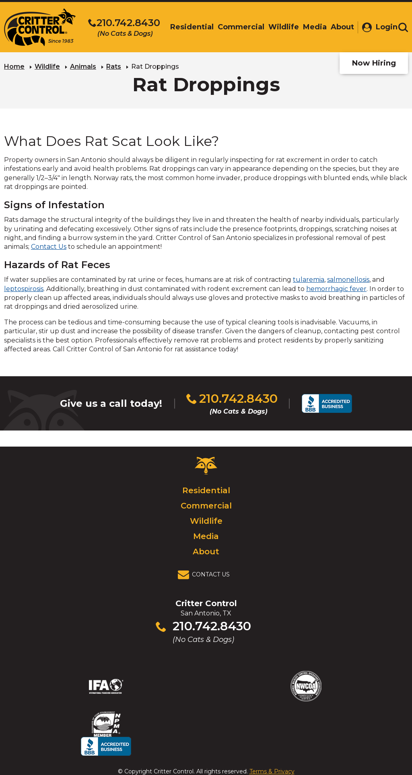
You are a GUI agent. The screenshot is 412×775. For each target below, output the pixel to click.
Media (206, 536)
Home (14, 66)
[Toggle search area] (403, 27)
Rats (113, 66)
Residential (206, 490)
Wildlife (47, 66)
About (206, 551)
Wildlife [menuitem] (280, 27)
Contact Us (48, 246)
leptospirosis (23, 289)
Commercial (206, 506)
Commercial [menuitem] (237, 27)
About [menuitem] (339, 27)
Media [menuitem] (311, 27)
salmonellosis (348, 279)
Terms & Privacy (272, 752)
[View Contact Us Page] (206, 574)
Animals (83, 66)
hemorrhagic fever (336, 289)
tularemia (308, 279)
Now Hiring (374, 63)
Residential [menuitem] (188, 27)
